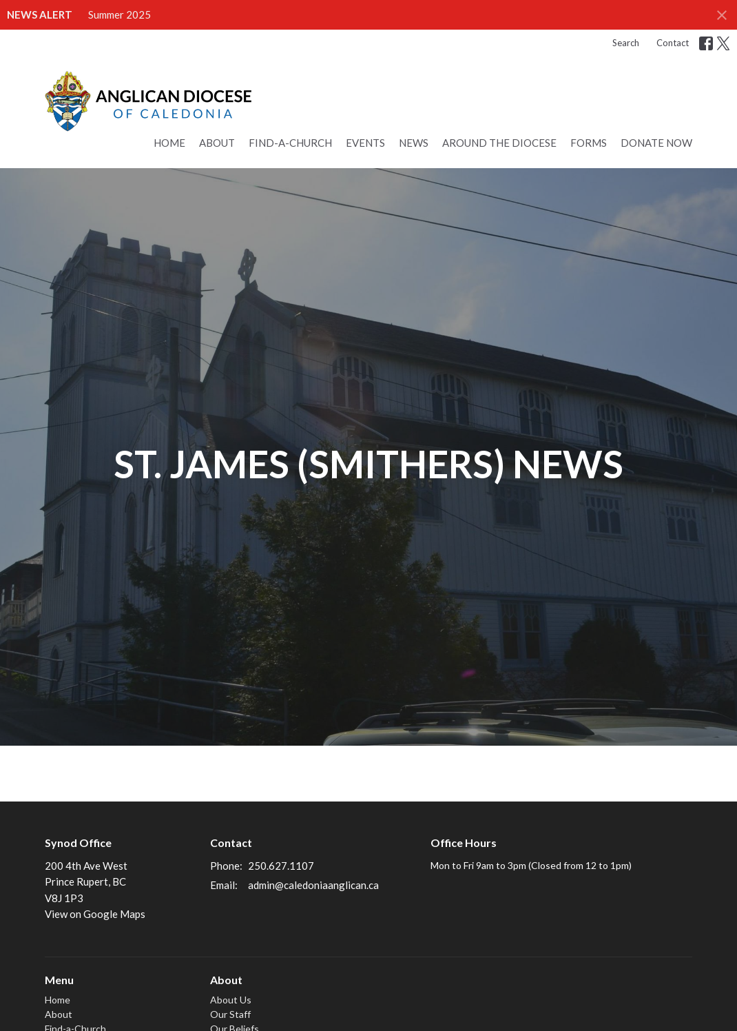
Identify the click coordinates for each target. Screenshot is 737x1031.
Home (169, 142)
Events (365, 142)
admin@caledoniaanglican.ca (313, 885)
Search (625, 42)
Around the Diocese (499, 142)
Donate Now (656, 142)
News (413, 142)
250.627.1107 (281, 865)
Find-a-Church (290, 142)
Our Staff (230, 1014)
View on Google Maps (95, 914)
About (217, 142)
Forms (588, 142)
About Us (230, 1000)
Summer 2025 (119, 14)
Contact (672, 42)
